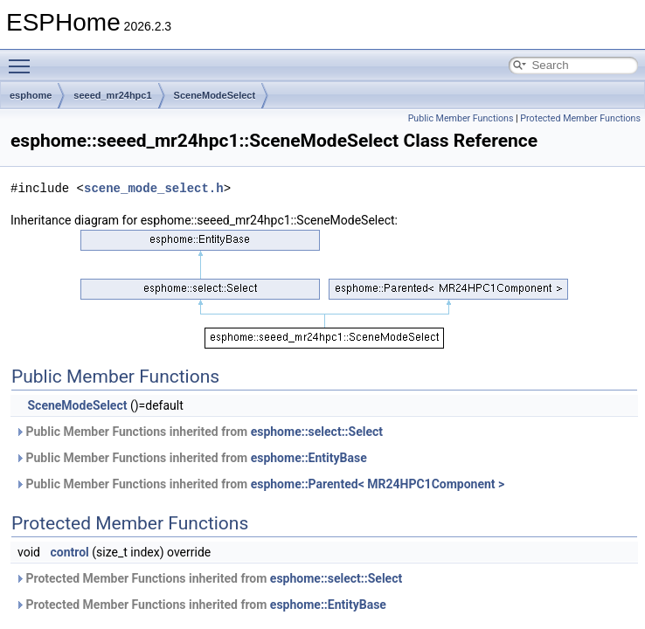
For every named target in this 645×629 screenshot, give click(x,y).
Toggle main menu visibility (23, 58)
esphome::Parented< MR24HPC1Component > (378, 484)
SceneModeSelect (215, 95)
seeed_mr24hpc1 (112, 95)
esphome (31, 95)
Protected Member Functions (580, 118)
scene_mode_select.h (154, 188)
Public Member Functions (461, 118)
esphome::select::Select (317, 432)
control (69, 552)
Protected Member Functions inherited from (208, 578)
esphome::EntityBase (309, 458)
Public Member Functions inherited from (199, 432)
